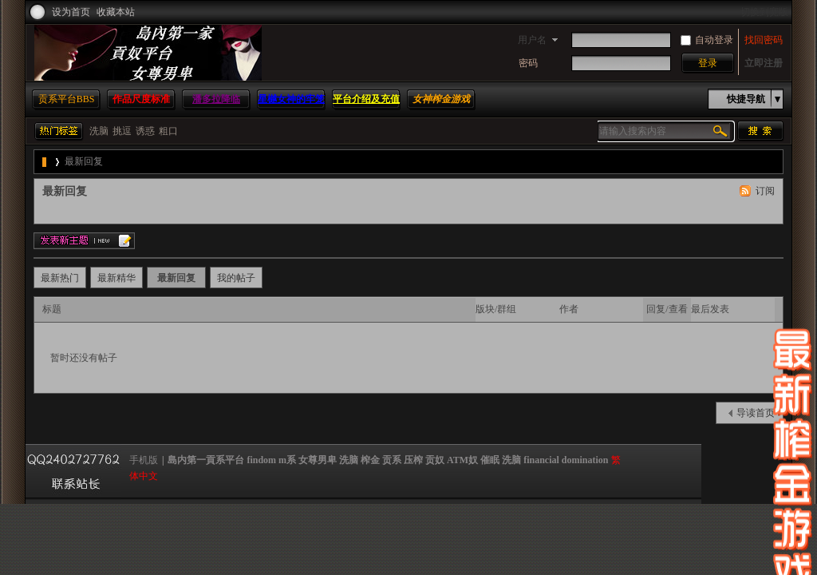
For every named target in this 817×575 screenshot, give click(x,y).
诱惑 (145, 131)
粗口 (168, 131)
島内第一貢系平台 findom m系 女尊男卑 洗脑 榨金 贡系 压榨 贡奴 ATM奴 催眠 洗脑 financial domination (45, 161)
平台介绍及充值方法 (366, 108)
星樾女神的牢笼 (291, 99)
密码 (528, 63)
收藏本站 (116, 12)
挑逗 (122, 131)
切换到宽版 (764, 12)
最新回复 (84, 161)
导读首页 (755, 412)
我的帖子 (236, 278)
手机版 (143, 460)
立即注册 (763, 63)
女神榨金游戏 (441, 99)
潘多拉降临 (216, 99)
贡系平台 (66, 99)
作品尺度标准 (141, 99)
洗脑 (99, 131)
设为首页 (71, 12)
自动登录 (707, 40)
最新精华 (116, 278)
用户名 (532, 40)
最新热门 (60, 278)
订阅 (765, 190)
